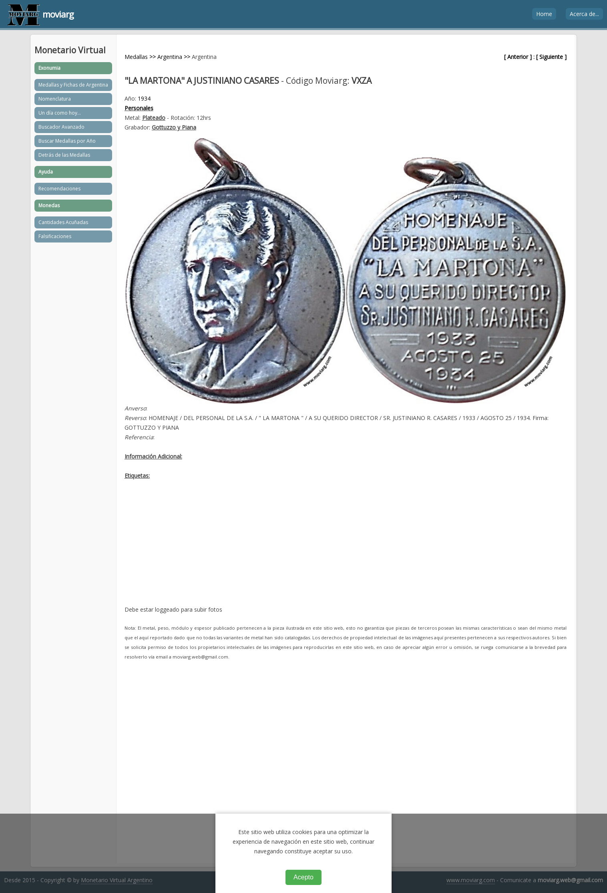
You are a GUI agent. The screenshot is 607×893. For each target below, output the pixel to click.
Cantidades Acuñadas (63, 222)
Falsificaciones (54, 236)
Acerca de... (584, 14)
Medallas (136, 57)
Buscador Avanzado (61, 126)
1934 (144, 98)
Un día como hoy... (59, 112)
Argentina (169, 57)
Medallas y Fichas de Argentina (73, 84)
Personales (139, 108)
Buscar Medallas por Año (67, 140)
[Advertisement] (346, 549)
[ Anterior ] (518, 57)
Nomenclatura (54, 98)
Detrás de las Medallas (64, 155)
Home (544, 14)
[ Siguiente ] (551, 57)
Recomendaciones (59, 188)
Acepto (303, 877)
